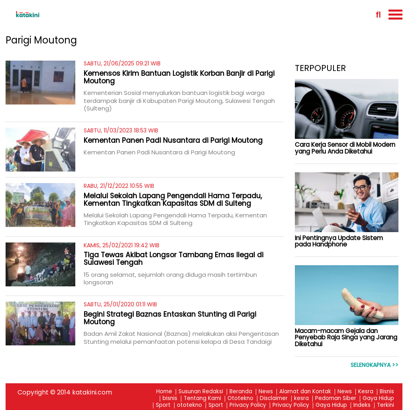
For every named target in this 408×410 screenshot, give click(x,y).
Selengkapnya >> (374, 365)
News (266, 392)
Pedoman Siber (335, 399)
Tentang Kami (202, 399)
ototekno (189, 405)
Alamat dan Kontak (305, 392)
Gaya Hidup (378, 399)
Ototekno (240, 399)
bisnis (170, 399)
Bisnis (387, 392)
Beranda (241, 392)
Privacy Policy (248, 405)
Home (164, 392)
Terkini (385, 405)
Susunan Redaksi (200, 392)
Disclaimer (274, 399)
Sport (163, 405)
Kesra (365, 392)
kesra (301, 399)
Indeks (362, 405)
